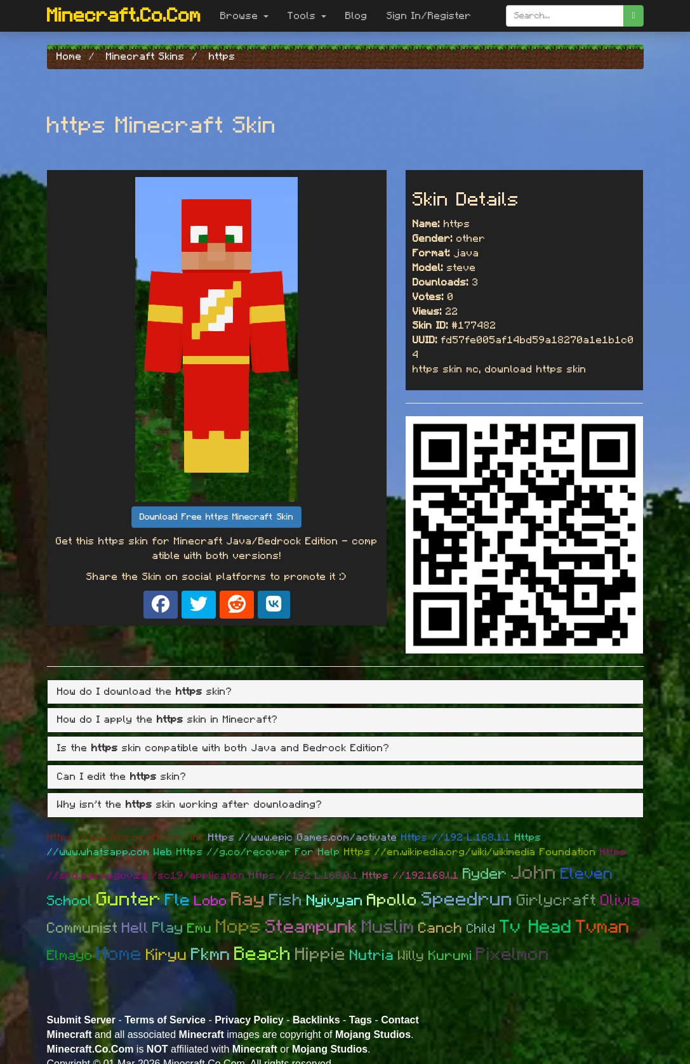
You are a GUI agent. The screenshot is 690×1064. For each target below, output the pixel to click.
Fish (286, 900)
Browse (244, 16)
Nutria (372, 956)
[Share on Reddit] (237, 605)
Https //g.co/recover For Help (258, 852)
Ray (248, 899)
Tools (307, 16)
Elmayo (70, 955)
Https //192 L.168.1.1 (456, 837)
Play (167, 928)
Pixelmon (513, 955)
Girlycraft (557, 901)
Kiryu (166, 955)
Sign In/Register (429, 16)
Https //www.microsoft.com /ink (125, 837)
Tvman (603, 927)
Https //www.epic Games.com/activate (302, 837)
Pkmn (210, 954)
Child (481, 929)
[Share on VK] (274, 605)
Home (119, 954)
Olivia (620, 901)
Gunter (128, 899)
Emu (199, 928)
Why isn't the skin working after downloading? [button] (189, 804)
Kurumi (450, 955)
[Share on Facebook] (160, 605)
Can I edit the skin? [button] (122, 777)
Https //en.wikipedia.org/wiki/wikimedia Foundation (470, 852)
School (70, 901)
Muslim (388, 927)
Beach (262, 954)
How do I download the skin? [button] (144, 691)
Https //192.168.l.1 (410, 875)
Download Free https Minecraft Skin (216, 517)
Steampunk (311, 927)
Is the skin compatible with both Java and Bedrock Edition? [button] (223, 748)
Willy (411, 955)
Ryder (485, 874)
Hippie (320, 955)
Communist (82, 928)
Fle (177, 900)
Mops (239, 926)
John (534, 873)
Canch (440, 928)
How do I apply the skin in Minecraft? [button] (167, 719)
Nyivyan (335, 901)
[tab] (345, 692)
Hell (135, 928)
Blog (356, 16)
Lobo (210, 901)
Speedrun (467, 899)
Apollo (392, 900)
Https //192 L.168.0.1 (304, 875)
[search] (633, 16)
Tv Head (536, 927)
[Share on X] (199, 605)
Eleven (587, 874)
